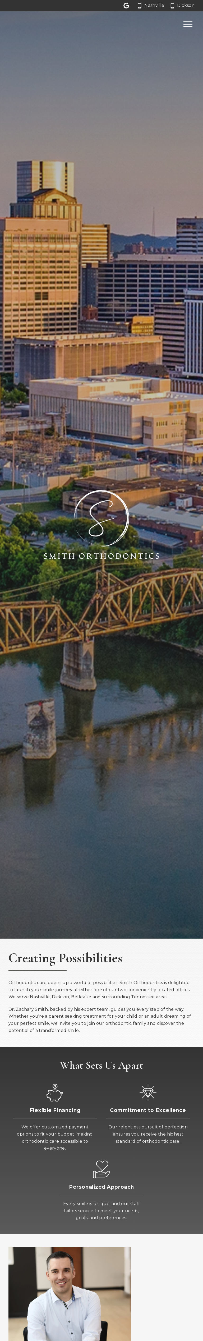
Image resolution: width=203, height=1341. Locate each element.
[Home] (24, 24)
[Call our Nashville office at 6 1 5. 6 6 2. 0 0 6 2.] (151, 5)
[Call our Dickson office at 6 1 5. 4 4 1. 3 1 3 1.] (182, 5)
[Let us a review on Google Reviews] (127, 5)
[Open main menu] (188, 24)
